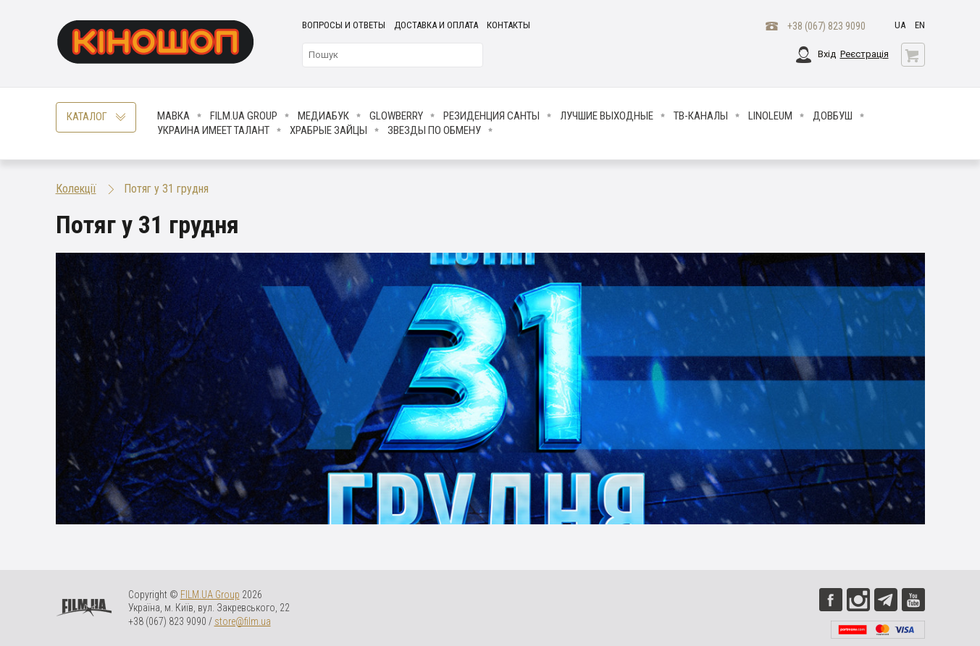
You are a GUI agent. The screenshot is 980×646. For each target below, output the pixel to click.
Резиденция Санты (491, 115)
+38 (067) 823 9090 (826, 26)
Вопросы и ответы (343, 25)
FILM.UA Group (243, 115)
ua (900, 25)
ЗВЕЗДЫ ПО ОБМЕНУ (434, 130)
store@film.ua (242, 621)
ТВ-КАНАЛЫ (701, 115)
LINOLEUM (770, 115)
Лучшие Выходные (606, 115)
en (920, 25)
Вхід (827, 54)
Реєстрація (864, 54)
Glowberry (396, 115)
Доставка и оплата (436, 25)
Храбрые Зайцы (328, 130)
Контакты (508, 25)
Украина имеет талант (213, 130)
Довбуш (833, 115)
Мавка (173, 115)
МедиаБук (323, 115)
